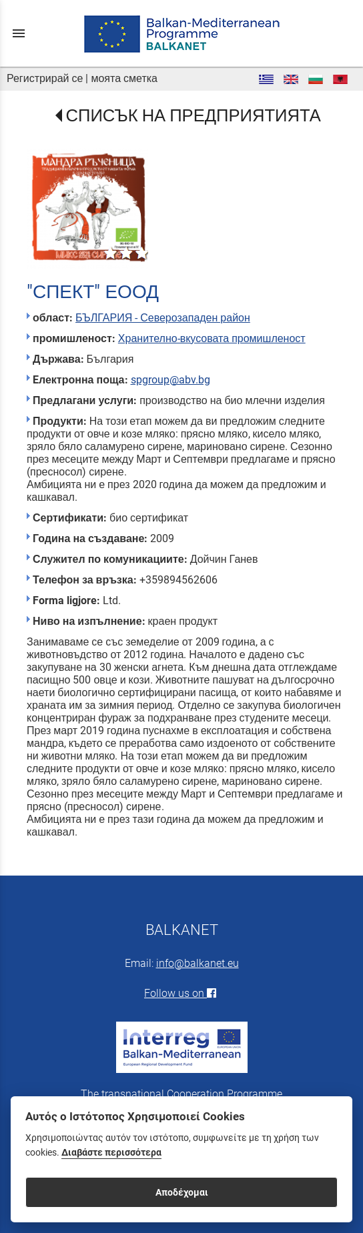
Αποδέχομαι (181, 1192)
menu (19, 33)
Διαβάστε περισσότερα (111, 1152)
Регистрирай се (45, 78)
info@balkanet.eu (197, 963)
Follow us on (181, 993)
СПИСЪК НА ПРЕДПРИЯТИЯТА (193, 115)
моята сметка (124, 78)
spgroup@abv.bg (170, 379)
